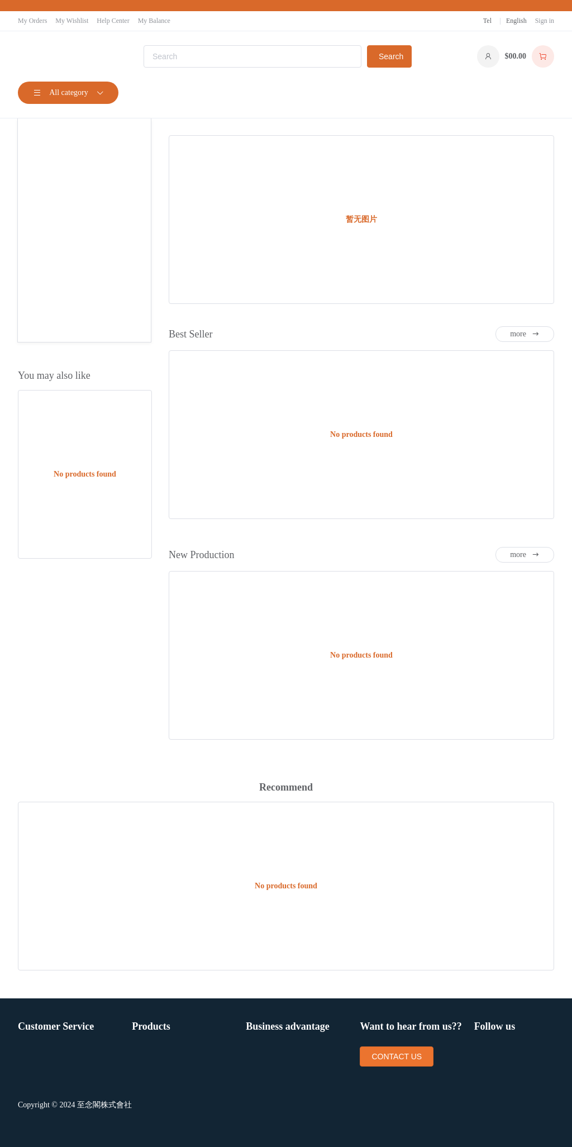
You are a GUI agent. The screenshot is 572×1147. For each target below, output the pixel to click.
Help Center (113, 21)
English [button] (516, 21)
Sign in (544, 21)
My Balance (154, 21)
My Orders (32, 21)
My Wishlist (71, 21)
